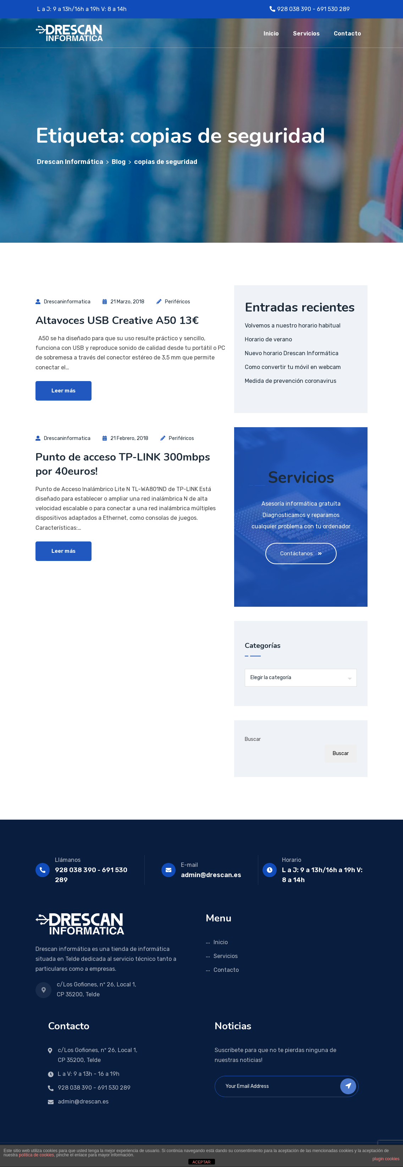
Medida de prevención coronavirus (290, 381)
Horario (291, 860)
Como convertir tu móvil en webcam (293, 367)
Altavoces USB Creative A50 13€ (117, 320)
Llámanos (68, 860)
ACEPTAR (201, 1162)
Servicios (306, 33)
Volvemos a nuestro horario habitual (293, 325)
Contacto (347, 33)
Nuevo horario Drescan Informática (291, 353)
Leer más (63, 390)
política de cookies (36, 1154)
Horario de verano (268, 339)
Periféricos (177, 302)
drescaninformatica (67, 302)
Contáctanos (301, 553)
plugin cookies (385, 1158)
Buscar (253, 739)
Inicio (271, 33)
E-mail (189, 865)
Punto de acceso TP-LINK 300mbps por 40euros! (122, 464)
